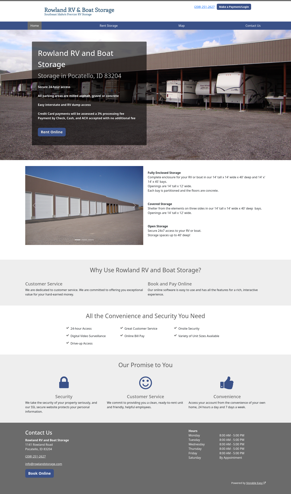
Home (34, 26)
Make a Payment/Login (234, 7)
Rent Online (52, 131)
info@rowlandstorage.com (43, 464)
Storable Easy (256, 483)
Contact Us (253, 26)
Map (182, 26)
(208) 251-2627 (204, 7)
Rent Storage (109, 26)
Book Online (39, 473)
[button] (34, 205)
